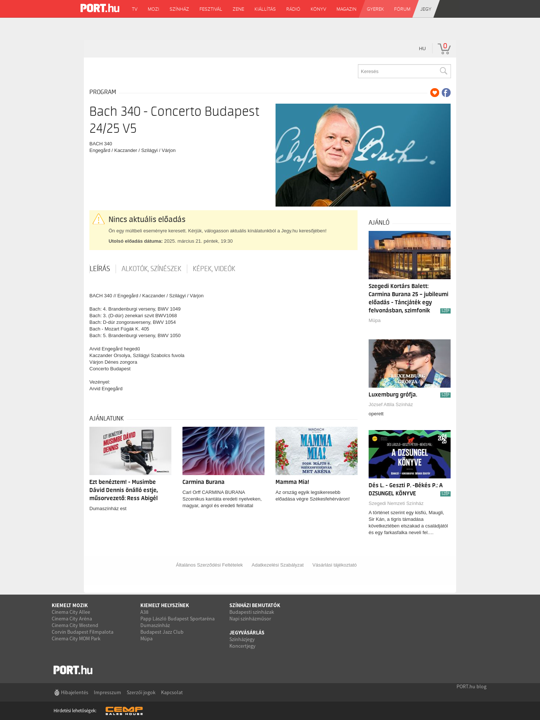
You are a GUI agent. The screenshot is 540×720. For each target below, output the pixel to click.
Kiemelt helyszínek (164, 605)
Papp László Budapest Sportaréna (177, 618)
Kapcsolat (172, 692)
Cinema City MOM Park (76, 638)
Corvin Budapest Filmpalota (82, 632)
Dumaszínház (155, 625)
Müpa (375, 320)
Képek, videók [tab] (214, 269)
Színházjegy (242, 639)
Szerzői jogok (141, 692)
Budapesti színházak (251, 612)
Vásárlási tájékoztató (334, 565)
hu (422, 48)
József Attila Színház (391, 404)
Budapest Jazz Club (162, 632)
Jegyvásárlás (246, 632)
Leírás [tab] (100, 269)
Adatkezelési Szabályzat (278, 565)
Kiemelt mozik (70, 605)
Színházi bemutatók (254, 605)
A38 (144, 612)
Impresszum (107, 692)
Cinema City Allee (71, 612)
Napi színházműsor (250, 618)
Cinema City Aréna (72, 618)
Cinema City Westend (75, 625)
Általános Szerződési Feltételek (209, 565)
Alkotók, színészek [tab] (151, 269)
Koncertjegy (242, 646)
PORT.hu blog (471, 686)
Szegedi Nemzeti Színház (396, 503)
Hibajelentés (74, 692)
